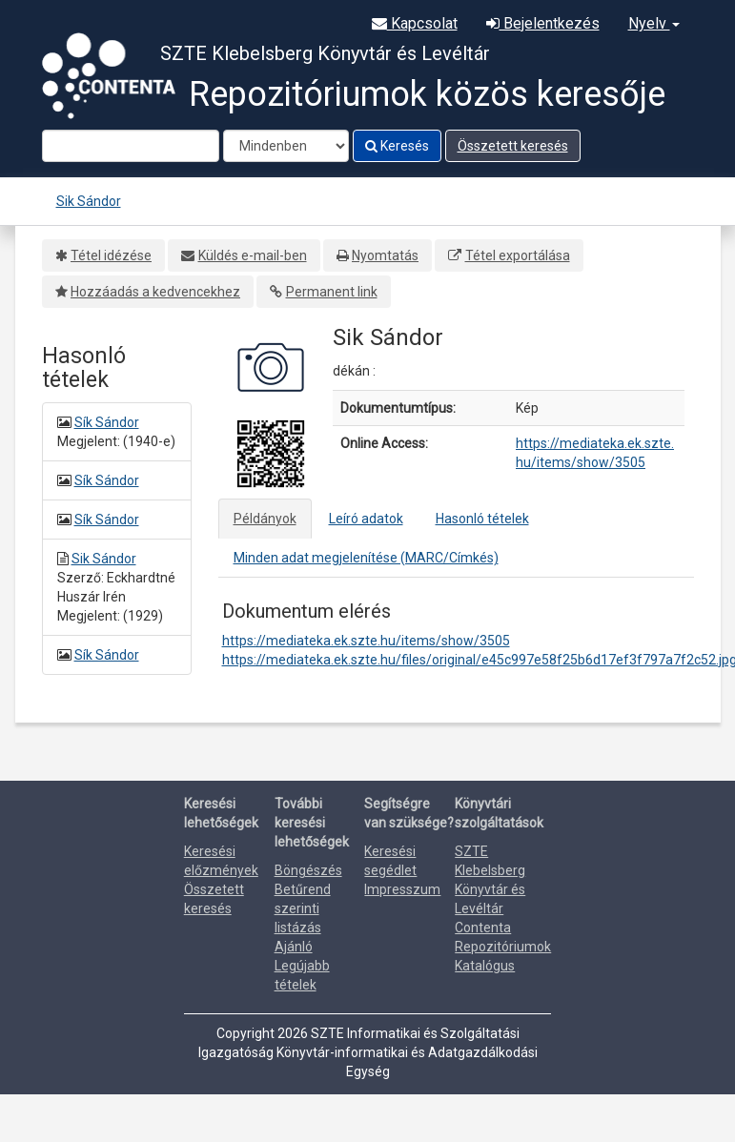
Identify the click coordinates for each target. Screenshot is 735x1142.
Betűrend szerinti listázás (303, 908)
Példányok (265, 518)
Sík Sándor (106, 422)
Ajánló (294, 946)
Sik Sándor (88, 201)
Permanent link (332, 291)
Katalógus (485, 965)
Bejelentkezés (543, 23)
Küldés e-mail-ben (252, 255)
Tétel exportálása (517, 255)
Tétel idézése (111, 255)
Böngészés (308, 870)
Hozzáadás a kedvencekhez (155, 291)
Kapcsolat (415, 23)
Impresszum (402, 889)
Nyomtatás (385, 255)
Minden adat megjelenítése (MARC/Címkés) (366, 557)
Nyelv (654, 23)
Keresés (397, 145)
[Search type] (286, 146)
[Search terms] (130, 146)
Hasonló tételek (482, 518)
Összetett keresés (513, 145)
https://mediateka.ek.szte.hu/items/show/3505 (366, 640)
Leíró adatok (366, 518)
